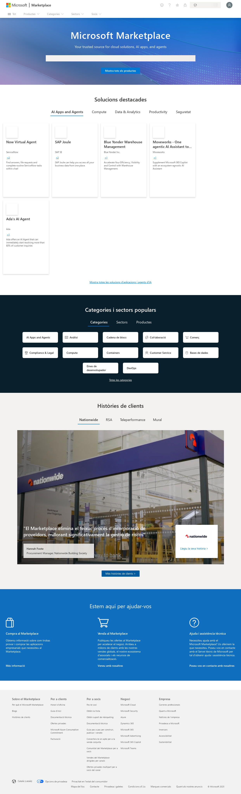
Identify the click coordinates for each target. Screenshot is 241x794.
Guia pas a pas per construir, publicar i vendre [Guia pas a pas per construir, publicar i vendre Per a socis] (100, 731)
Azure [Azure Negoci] (123, 717)
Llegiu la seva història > (194, 548)
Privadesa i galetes (113, 786)
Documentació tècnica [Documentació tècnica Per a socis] (97, 723)
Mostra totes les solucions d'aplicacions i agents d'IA (120, 282)
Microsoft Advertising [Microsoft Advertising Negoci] (131, 735)
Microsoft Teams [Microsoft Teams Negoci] (128, 748)
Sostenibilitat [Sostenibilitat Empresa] (165, 742)
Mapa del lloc (78, 786)
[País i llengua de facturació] (205, 5)
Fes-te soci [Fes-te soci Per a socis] (92, 704)
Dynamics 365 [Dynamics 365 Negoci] (127, 723)
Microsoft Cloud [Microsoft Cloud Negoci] (128, 704)
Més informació (15, 665)
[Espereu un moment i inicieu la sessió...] (229, 5)
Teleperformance (132, 419)
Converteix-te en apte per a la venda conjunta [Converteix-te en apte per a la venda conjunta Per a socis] (101, 740)
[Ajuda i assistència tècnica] (170, 5)
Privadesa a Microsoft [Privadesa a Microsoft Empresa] (169, 723)
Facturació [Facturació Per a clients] (55, 738)
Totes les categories (120, 380)
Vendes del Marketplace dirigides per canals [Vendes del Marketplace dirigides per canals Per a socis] (98, 759)
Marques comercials (161, 786)
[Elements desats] (177, 5)
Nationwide (88, 419)
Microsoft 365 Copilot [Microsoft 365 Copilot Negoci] (131, 742)
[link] (26, 160)
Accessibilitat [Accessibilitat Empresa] (165, 735)
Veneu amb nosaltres (110, 665)
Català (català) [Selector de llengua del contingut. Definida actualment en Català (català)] (25, 781)
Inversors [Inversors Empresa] (163, 729)
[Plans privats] (185, 5)
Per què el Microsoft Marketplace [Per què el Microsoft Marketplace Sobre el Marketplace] (27, 704)
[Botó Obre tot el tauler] (11, 14)
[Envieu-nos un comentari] (162, 5)
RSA (109, 419)
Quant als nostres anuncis (189, 786)
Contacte (94, 786)
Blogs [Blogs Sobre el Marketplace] (14, 710)
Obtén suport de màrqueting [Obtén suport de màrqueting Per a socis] (100, 717)
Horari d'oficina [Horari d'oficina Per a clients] (58, 704)
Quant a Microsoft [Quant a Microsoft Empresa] (167, 710)
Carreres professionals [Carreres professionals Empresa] (169, 704)
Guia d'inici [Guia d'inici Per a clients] (56, 710)
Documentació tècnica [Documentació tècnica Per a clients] (61, 717)
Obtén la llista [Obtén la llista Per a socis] (93, 710)
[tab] (67, 111)
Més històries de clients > (120, 573)
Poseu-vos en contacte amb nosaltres (211, 665)
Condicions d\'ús (136, 786)
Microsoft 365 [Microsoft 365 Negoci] (127, 729)
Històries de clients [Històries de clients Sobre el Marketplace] (21, 717)
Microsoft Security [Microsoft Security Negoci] (129, 710)
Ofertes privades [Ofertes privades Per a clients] (58, 723)
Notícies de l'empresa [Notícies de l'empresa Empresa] (169, 717)
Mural (157, 419)
